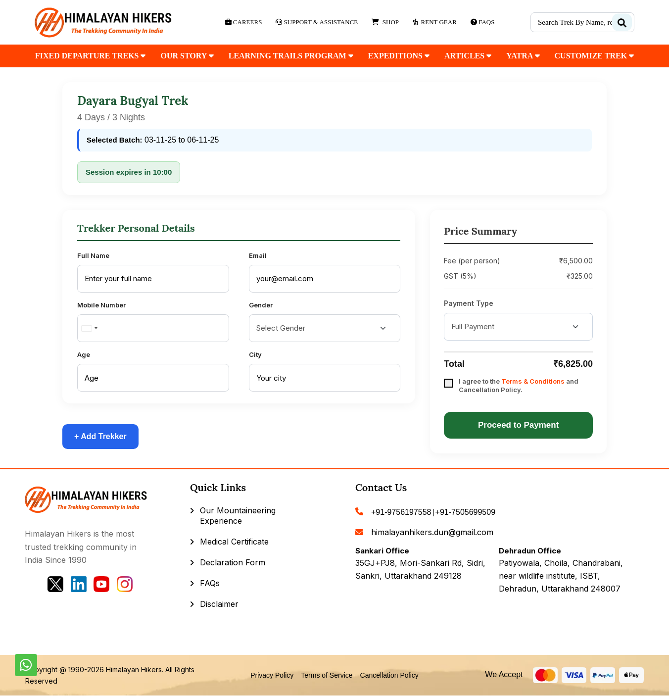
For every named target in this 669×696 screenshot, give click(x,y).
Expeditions (399, 55)
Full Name (93, 255)
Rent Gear (435, 22)
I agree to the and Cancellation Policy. (518, 385)
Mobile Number (101, 305)
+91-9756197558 (401, 512)
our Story (186, 55)
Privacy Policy (271, 675)
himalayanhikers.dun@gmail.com (432, 532)
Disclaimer (219, 604)
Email (258, 255)
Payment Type (468, 303)
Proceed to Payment (518, 425)
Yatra (522, 55)
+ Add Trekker (100, 436)
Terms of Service (326, 675)
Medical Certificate (234, 542)
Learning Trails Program (291, 55)
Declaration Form (232, 562)
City (255, 354)
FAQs (210, 583)
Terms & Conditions (533, 381)
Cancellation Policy (389, 675)
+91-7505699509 (465, 512)
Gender (261, 305)
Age (83, 354)
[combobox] (89, 328)
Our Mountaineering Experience (238, 515)
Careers (243, 22)
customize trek (594, 55)
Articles (467, 55)
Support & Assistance (317, 22)
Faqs (483, 22)
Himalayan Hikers (134, 669)
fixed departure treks (90, 55)
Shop (385, 22)
